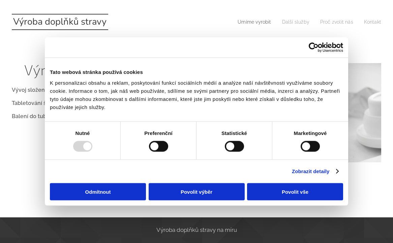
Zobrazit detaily (311, 171)
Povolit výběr (196, 191)
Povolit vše (295, 191)
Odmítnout (98, 191)
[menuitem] (247, 22)
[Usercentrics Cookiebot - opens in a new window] (313, 48)
